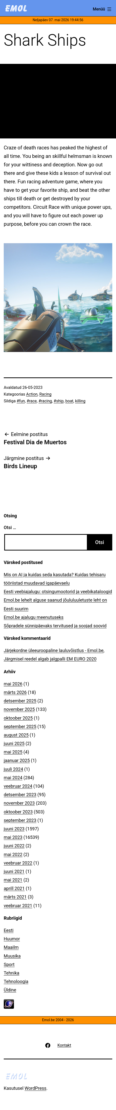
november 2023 (19, 803)
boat (69, 401)
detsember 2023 (20, 794)
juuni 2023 (14, 828)
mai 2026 (13, 683)
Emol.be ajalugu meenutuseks (33, 617)
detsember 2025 (20, 700)
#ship (59, 401)
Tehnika (11, 973)
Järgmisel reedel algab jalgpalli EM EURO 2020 (50, 659)
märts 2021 (15, 896)
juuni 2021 (14, 871)
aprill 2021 (14, 888)
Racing (45, 394)
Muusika (12, 956)
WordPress (35, 1088)
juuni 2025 (14, 743)
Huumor (12, 938)
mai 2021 (13, 880)
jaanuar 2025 (17, 760)
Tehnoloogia (16, 981)
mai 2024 (13, 777)
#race (32, 401)
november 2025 (19, 709)
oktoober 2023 (18, 811)
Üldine (10, 990)
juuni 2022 (14, 845)
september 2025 (20, 726)
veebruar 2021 (18, 905)
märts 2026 (15, 692)
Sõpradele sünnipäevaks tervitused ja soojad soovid (55, 625)
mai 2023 (13, 837)
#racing (45, 401)
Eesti (8, 930)
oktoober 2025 (18, 718)
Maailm (11, 947)
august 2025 (16, 735)
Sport (9, 964)
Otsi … (10, 527)
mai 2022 (13, 854)
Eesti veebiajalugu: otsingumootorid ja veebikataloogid (58, 591)
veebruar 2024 (18, 786)
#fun (21, 401)
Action (32, 394)
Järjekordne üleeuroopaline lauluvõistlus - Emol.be (54, 650)
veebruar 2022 (18, 863)
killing (80, 401)
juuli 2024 (13, 769)
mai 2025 (13, 752)
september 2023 (20, 820)
